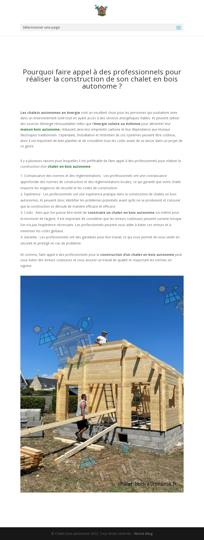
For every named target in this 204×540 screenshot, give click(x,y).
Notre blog (143, 533)
